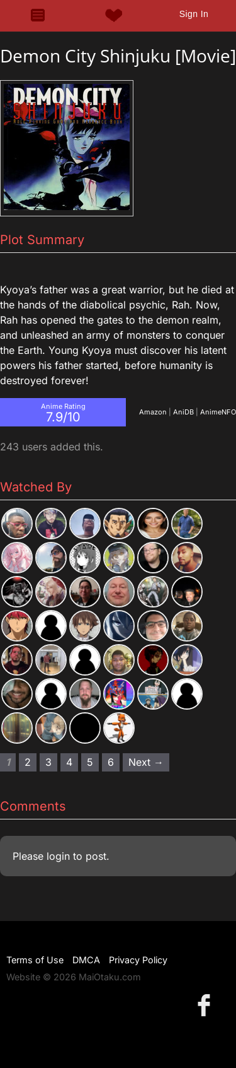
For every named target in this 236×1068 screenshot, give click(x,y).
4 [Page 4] (69, 762)
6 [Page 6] (111, 762)
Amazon (153, 412)
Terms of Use (35, 959)
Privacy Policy (138, 959)
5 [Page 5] (90, 762)
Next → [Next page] (146, 762)
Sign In (193, 14)
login (58, 856)
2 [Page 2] (28, 762)
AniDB (183, 412)
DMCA (86, 959)
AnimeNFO (218, 412)
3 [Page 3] (48, 762)
